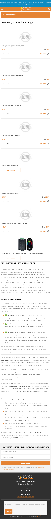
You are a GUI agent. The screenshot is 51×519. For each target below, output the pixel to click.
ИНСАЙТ (39, 516)
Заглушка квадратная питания (12, 76)
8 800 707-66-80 (25, 494)
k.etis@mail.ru (25, 490)
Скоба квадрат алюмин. (10, 166)
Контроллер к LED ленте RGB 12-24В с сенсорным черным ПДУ (23, 253)
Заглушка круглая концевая (11, 106)
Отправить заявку (25, 463)
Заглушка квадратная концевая (13, 46)
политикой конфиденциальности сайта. (27, 506)
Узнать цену (11, 170)
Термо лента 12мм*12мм (10, 193)
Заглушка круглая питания (11, 136)
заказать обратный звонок (25, 496)
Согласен (9, 511)
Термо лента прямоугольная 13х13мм (14, 223)
